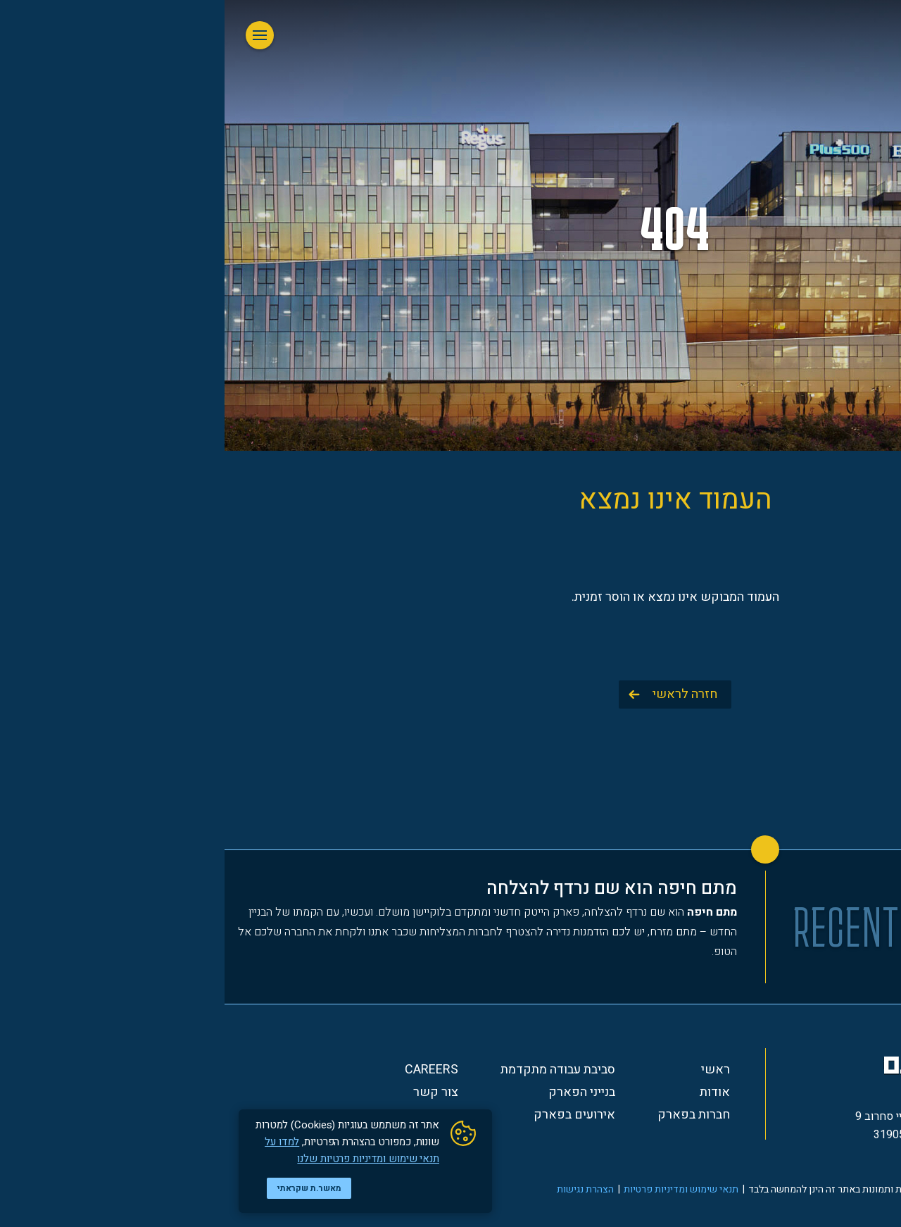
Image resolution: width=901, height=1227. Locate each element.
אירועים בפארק (350, 1115)
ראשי (491, 1070)
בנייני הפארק (357, 1092)
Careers (207, 1070)
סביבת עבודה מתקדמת (333, 1070)
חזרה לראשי (460, 694)
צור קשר (211, 1092)
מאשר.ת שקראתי (85, 1188)
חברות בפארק (469, 1115)
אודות (490, 1092)
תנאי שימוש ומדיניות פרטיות (456, 1189)
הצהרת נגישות (360, 1189)
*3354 (736, 1160)
